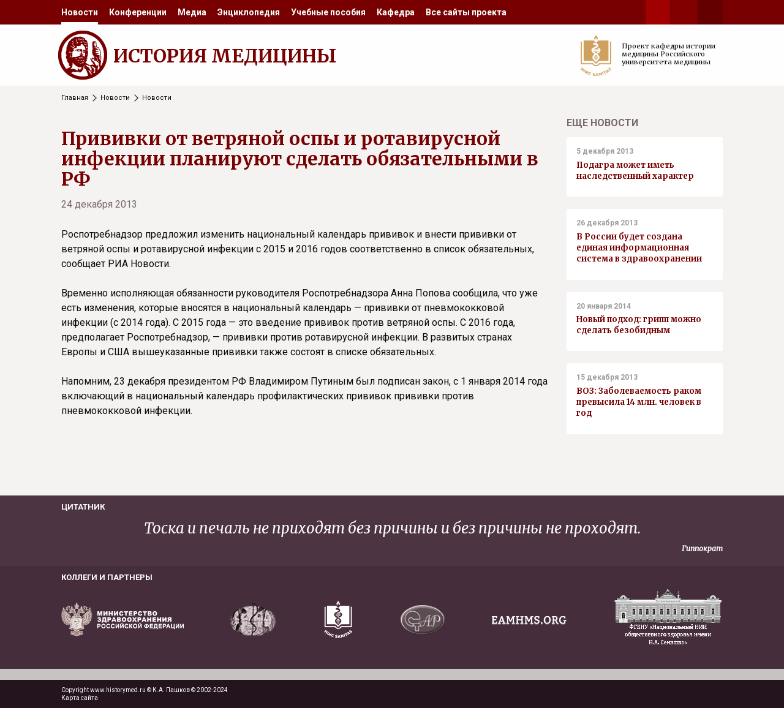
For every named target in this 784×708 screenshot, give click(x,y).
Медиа (192, 12)
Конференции (138, 12)
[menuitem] (79, 12)
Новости (79, 12)
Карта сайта (79, 698)
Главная (74, 98)
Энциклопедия (248, 12)
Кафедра (396, 12)
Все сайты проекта (466, 12)
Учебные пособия (328, 12)
